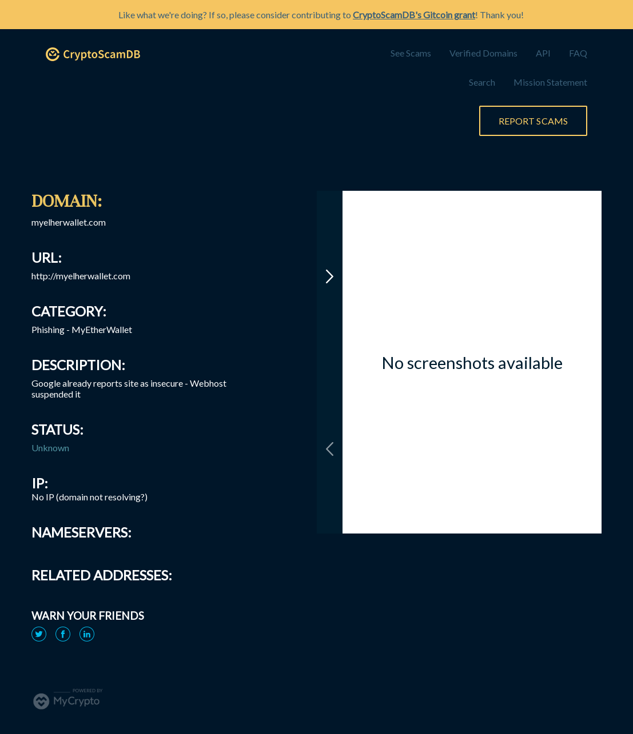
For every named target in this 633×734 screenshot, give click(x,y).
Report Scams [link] (533, 120)
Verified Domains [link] (483, 52)
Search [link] (482, 82)
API (543, 52)
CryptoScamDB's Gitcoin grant (414, 14)
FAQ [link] (578, 52)
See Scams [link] (411, 52)
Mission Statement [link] (550, 82)
